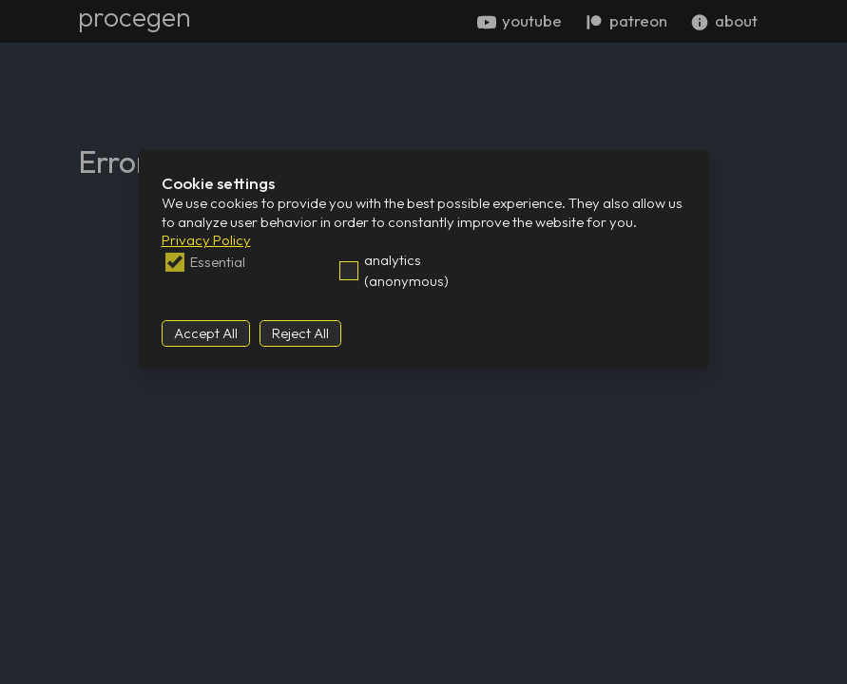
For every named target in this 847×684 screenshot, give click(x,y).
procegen (134, 16)
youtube (519, 20)
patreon (626, 20)
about (724, 20)
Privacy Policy (206, 240)
